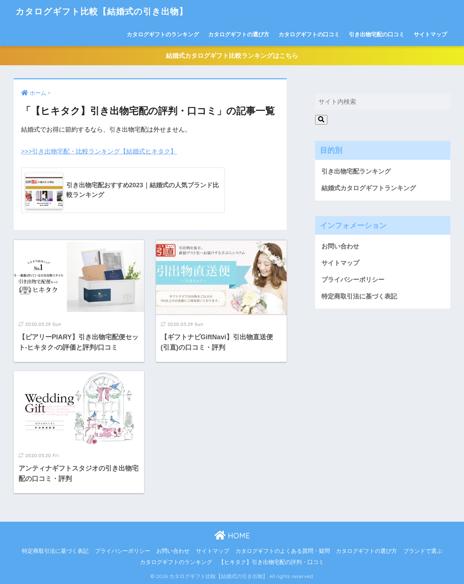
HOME (232, 535)
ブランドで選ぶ (422, 551)
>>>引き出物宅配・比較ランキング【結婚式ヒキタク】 (99, 151)
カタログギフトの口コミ (309, 34)
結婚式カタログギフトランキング (368, 188)
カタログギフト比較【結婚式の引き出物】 (102, 11)
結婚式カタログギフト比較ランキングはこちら (232, 55)
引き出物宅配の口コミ (376, 34)
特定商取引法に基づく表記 (359, 296)
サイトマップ (430, 34)
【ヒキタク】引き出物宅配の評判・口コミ (271, 562)
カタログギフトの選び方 (238, 34)
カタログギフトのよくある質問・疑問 (283, 551)
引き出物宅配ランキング (356, 171)
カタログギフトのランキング (163, 34)
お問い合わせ (340, 246)
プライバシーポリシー (352, 279)
